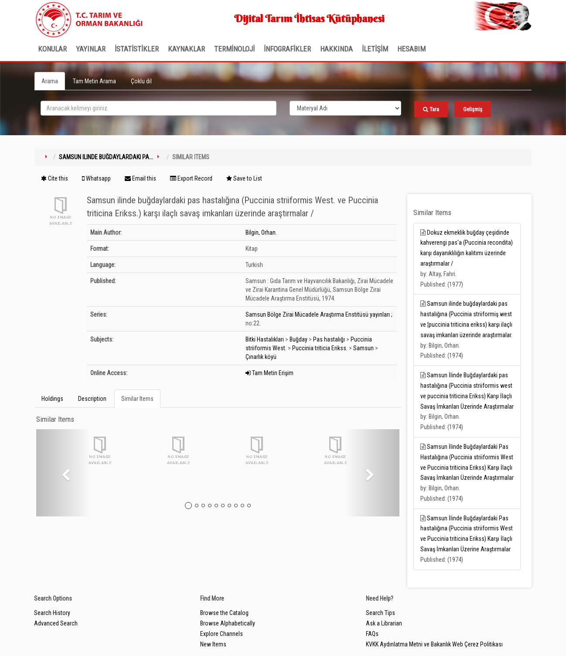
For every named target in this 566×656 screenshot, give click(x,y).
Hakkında (336, 48)
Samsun (363, 348)
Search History (52, 612)
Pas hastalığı (329, 339)
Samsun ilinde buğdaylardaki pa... (106, 157)
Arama (49, 81)
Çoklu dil (141, 81)
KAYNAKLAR (186, 48)
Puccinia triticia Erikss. (320, 348)
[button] (63, 472)
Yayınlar (91, 48)
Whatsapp (96, 178)
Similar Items (137, 398)
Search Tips (380, 612)
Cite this (54, 178)
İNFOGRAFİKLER (287, 48)
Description (92, 398)
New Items (213, 644)
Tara (431, 109)
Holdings (52, 398)
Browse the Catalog (224, 612)
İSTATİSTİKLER (137, 48)
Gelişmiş (472, 109)
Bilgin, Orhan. (261, 232)
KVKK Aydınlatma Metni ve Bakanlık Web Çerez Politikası (434, 644)
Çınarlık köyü (260, 356)
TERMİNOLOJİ (234, 48)
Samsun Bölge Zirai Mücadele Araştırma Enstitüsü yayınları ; (318, 314)
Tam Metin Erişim (269, 372)
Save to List (244, 178)
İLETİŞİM (375, 48)
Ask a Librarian (384, 623)
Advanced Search (56, 623)
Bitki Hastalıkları (264, 339)
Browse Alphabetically (227, 623)
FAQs (372, 633)
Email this (140, 178)
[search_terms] (158, 108)
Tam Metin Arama (94, 81)
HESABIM (411, 48)
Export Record (191, 178)
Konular (52, 48)
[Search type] (345, 108)
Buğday (298, 339)
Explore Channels (221, 633)
